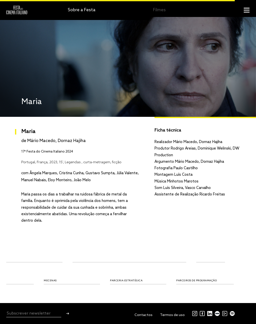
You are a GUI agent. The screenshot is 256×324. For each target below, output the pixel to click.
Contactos (143, 315)
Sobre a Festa (82, 10)
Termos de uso (172, 315)
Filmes (159, 10)
